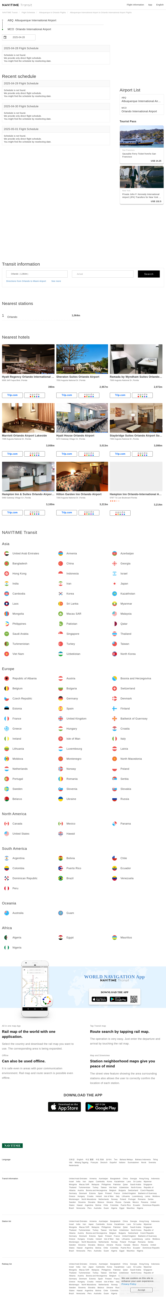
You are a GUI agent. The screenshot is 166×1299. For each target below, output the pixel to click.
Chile (105, 1205)
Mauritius (131, 1208)
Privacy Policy (129, 1284)
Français (94, 1162)
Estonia (92, 1193)
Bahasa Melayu (126, 1160)
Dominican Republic (151, 1205)
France (117, 1193)
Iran (84, 1182)
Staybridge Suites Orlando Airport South (137, 435)
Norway (114, 1199)
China (125, 1179)
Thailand (72, 1187)
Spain (100, 1193)
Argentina (89, 1205)
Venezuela (80, 1208)
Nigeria (140, 1208)
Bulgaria (122, 1190)
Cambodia (100, 1182)
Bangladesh (115, 1179)
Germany (73, 1193)
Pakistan (117, 1184)
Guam (106, 1208)
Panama (144, 1202)
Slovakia (91, 1202)
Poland (123, 1199)
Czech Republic (147, 1190)
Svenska (152, 1162)
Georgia (133, 1179)
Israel (71, 1182)
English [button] (160, 5)
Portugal (132, 1199)
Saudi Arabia (135, 1184)
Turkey (95, 1187)
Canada (127, 1202)
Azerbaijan (103, 1179)
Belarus (101, 1202)
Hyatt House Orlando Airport (75, 435)
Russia (118, 1202)
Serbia (150, 1199)
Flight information (135, 5)
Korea (109, 1182)
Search (149, 274)
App (150, 5)
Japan (91, 1182)
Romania (142, 1199)
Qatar (125, 1184)
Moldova (156, 1196)
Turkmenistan (84, 1187)
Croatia (90, 1196)
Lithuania (126, 1196)
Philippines (106, 1184)
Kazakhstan (119, 1182)
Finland (108, 1193)
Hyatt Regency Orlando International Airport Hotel (35, 376)
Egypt (121, 1208)
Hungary (81, 1196)
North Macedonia (89, 1199)
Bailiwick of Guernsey (147, 1193)
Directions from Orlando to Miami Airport (26, 281)
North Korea (136, 1187)
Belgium (112, 1190)
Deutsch (103, 1162)
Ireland (99, 1196)
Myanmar (148, 1182)
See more (56, 281)
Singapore (148, 1184)
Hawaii (80, 1205)
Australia (97, 1208)
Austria (81, 1190)
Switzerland (133, 1190)
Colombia (114, 1205)
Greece (72, 1196)
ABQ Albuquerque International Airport (32, 20)
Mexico (136, 1202)
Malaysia (95, 1184)
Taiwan (104, 1187)
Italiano (122, 1162)
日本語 (72, 1160)
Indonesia (155, 1179)
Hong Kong (144, 1179)
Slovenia (82, 1202)
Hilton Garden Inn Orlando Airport (79, 494)
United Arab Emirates (78, 1179)
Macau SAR (84, 1184)
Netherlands (104, 1199)
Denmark (83, 1193)
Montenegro (74, 1199)
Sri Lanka (137, 1182)
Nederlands (74, 1165)
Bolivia (98, 1205)
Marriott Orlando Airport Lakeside (24, 435)
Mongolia (73, 1184)
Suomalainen (133, 1162)
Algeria (114, 1208)
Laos (129, 1182)
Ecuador (136, 1205)
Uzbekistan (124, 1187)
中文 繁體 (90, 1160)
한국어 (109, 1160)
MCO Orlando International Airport (29, 29)
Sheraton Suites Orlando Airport (77, 376)
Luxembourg (137, 1196)
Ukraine (109, 1202)
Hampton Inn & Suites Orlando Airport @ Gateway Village (40, 494)
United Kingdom (129, 1193)
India (78, 1182)
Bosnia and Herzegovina (96, 1190)
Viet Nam (113, 1187)
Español (113, 1162)
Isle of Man (109, 1196)
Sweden (72, 1202)
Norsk (143, 1162)
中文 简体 (100, 1160)
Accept (141, 1290)
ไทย (116, 1160)
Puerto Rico (126, 1205)
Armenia (93, 1179)
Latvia (147, 1196)
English (80, 1160)
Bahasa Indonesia (143, 1160)
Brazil (71, 1208)
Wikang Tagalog (81, 1162)
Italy (118, 1196)
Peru (89, 1208)
